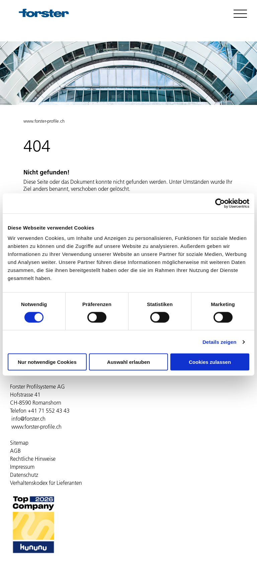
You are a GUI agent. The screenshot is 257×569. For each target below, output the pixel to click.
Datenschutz (24, 474)
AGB (15, 450)
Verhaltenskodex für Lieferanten (46, 482)
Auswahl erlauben (128, 362)
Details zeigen (219, 341)
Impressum (22, 466)
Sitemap (19, 442)
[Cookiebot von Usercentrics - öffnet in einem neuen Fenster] (220, 203)
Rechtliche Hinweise (33, 458)
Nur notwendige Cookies (47, 362)
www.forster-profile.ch (44, 121)
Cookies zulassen (210, 362)
